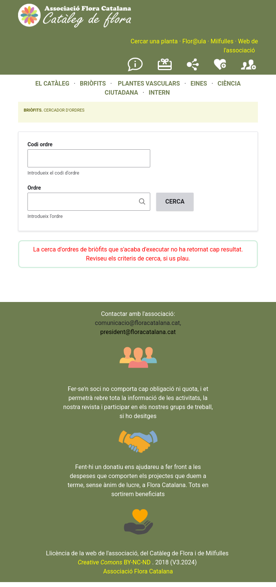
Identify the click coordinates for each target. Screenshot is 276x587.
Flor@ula (194, 41)
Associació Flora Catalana (138, 571)
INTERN (159, 92)
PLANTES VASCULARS (149, 83)
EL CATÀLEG (52, 83)
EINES (199, 83)
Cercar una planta (154, 41)
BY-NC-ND (114, 562)
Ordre (34, 188)
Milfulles (221, 41)
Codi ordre (40, 144)
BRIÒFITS (93, 83)
